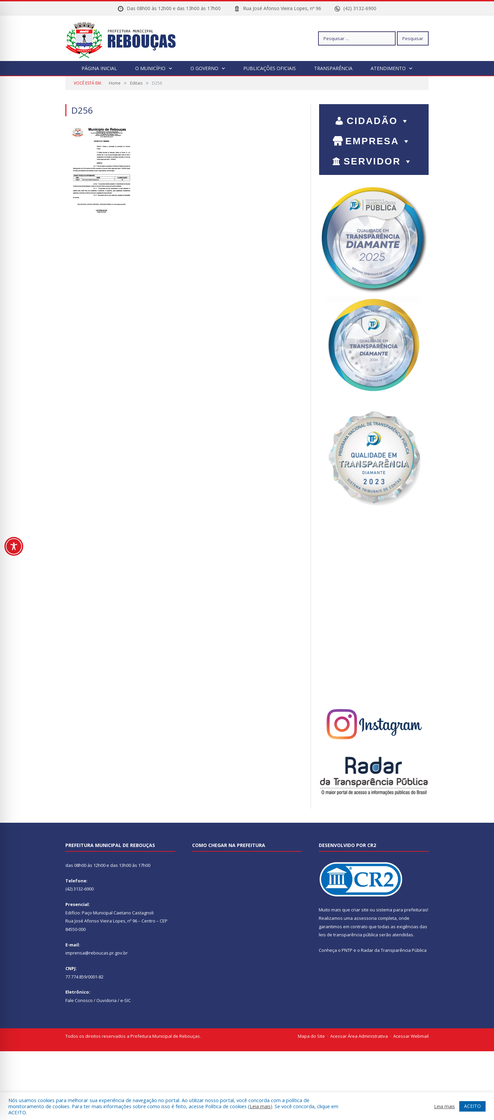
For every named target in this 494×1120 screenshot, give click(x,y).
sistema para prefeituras (401, 910)
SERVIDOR (378, 161)
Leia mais (260, 1106)
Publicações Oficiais (269, 68)
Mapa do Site (311, 1036)
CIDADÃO (378, 121)
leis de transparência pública (348, 935)
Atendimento (388, 68)
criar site (360, 910)
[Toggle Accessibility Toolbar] (14, 546)
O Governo (204, 68)
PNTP (347, 950)
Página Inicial (99, 68)
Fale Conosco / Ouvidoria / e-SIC (98, 1000)
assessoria (365, 918)
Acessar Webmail (411, 1036)
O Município (150, 68)
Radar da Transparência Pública (394, 950)
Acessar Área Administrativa (359, 1036)
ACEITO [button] (472, 1106)
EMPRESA (378, 141)
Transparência (333, 68)
